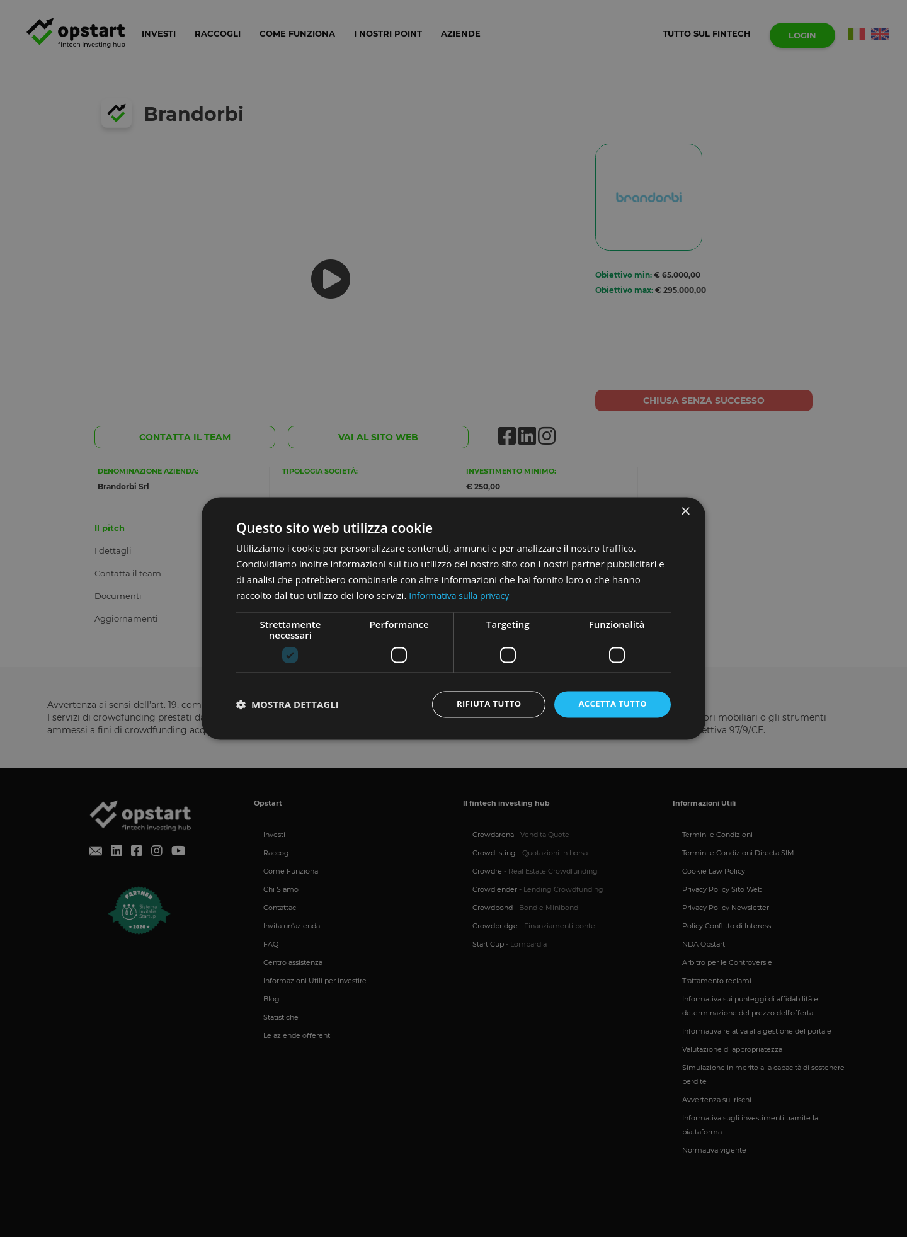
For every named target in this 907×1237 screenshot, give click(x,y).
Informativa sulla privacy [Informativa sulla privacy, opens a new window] (462, 594)
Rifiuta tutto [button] (481, 704)
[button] (287, 704)
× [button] (685, 511)
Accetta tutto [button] (610, 704)
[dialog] (453, 618)
